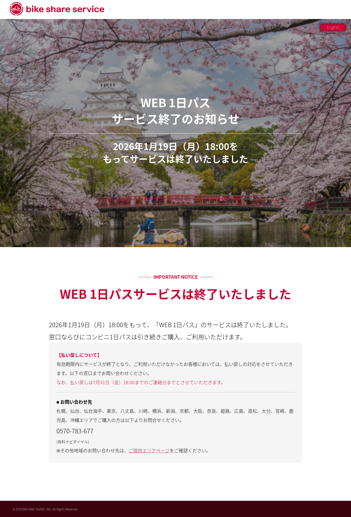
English (333, 27)
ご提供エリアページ (149, 450)
